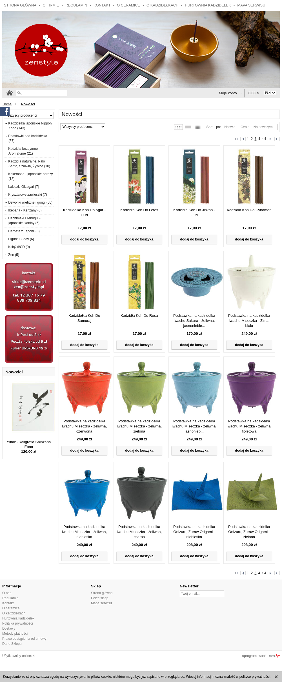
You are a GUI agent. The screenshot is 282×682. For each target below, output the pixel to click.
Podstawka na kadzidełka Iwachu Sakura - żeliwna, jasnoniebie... (194, 320)
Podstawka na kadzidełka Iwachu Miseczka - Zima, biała (249, 320)
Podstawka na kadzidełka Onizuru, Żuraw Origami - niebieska (194, 532)
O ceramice (128, 5)
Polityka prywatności (17, 623)
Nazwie (229, 127)
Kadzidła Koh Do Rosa (139, 315)
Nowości (14, 371)
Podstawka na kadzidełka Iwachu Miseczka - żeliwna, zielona (139, 426)
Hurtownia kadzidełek (208, 5)
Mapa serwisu (251, 5)
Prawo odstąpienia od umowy (24, 639)
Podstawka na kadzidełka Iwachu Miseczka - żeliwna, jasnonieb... (194, 426)
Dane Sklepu (12, 644)
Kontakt (102, 5)
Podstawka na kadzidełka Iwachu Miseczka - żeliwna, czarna (139, 532)
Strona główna (20, 5)
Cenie (245, 127)
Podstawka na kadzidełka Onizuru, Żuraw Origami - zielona (249, 532)
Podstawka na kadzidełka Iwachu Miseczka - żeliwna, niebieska (84, 532)
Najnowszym (263, 127)
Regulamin (76, 5)
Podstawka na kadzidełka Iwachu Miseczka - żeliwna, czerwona (84, 426)
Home (7, 104)
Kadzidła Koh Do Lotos (139, 210)
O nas (6, 593)
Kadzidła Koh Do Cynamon (249, 210)
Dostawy (8, 628)
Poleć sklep (99, 598)
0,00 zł (253, 93)
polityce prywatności (254, 677)
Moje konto (228, 93)
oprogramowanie (254, 656)
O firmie (51, 5)
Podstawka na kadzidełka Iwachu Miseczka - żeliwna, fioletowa (249, 426)
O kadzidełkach (162, 5)
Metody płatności (15, 634)
